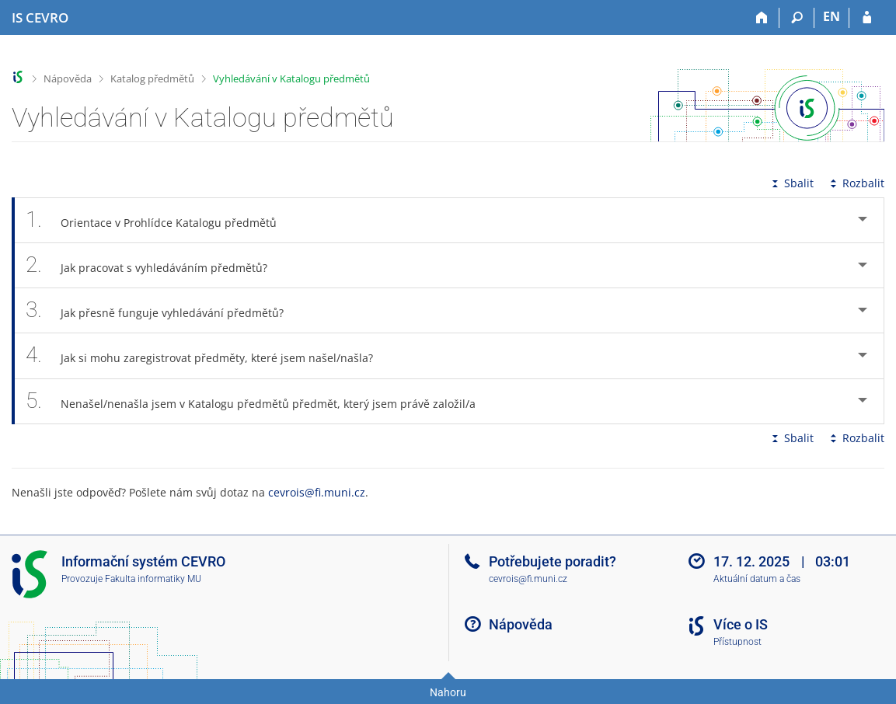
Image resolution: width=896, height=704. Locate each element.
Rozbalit (855, 183)
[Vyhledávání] (796, 18)
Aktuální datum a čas (756, 578)
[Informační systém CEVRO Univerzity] (40, 18)
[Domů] (761, 18)
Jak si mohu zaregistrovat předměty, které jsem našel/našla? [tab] (208, 355)
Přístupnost (737, 641)
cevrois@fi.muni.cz (316, 492)
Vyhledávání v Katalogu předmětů (291, 78)
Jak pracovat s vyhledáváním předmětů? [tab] (155, 265)
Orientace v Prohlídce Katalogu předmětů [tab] (160, 220)
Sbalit (791, 183)
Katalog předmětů (152, 78)
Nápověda (68, 78)
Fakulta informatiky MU (153, 578)
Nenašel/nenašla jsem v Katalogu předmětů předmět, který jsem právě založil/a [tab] (259, 401)
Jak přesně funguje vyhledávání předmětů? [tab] (163, 310)
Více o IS (740, 624)
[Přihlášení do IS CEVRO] (866, 18)
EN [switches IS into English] (831, 16)
